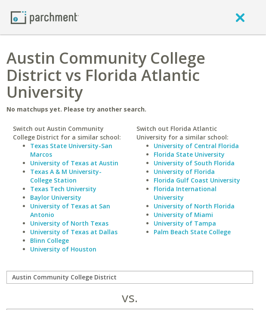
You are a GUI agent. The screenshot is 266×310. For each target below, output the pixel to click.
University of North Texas (69, 223)
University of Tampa (185, 223)
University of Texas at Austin (74, 163)
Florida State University (189, 154)
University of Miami (183, 215)
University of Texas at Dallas (74, 232)
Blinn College (49, 240)
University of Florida (184, 171)
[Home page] (45, 17)
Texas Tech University (63, 189)
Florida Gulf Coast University (197, 180)
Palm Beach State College (192, 232)
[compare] (129, 277)
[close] (240, 17)
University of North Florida (194, 206)
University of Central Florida (196, 146)
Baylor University (55, 197)
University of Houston (63, 249)
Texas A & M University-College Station (66, 175)
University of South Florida (194, 163)
